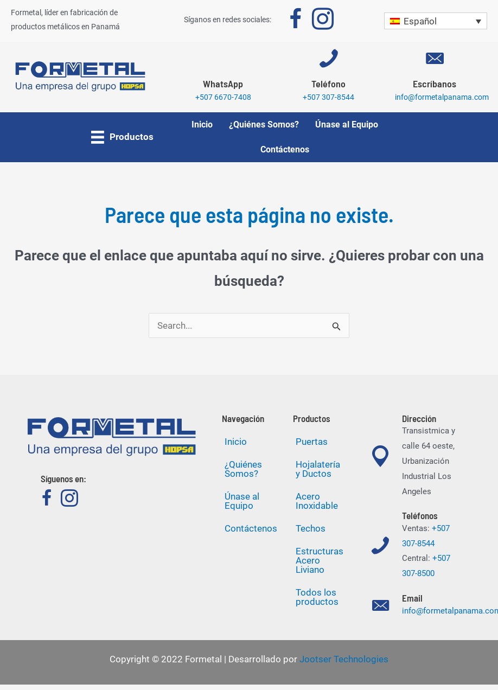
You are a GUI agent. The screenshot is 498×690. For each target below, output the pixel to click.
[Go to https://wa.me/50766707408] (223, 79)
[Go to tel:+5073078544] (329, 79)
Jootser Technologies (343, 659)
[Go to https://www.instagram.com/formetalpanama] (323, 21)
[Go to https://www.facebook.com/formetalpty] (296, 21)
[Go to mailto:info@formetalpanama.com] (434, 79)
